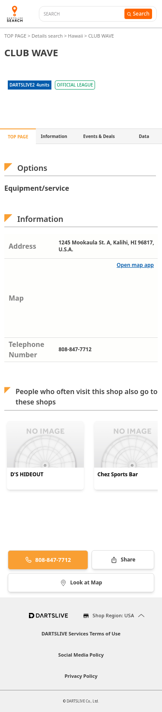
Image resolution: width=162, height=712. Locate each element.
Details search (48, 35)
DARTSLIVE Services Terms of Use (81, 633)
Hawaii (75, 35)
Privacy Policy (80, 676)
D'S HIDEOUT (27, 474)
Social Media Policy (81, 654)
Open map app (135, 265)
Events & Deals (99, 136)
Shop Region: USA (113, 615)
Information (54, 136)
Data (144, 136)
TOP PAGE (16, 35)
